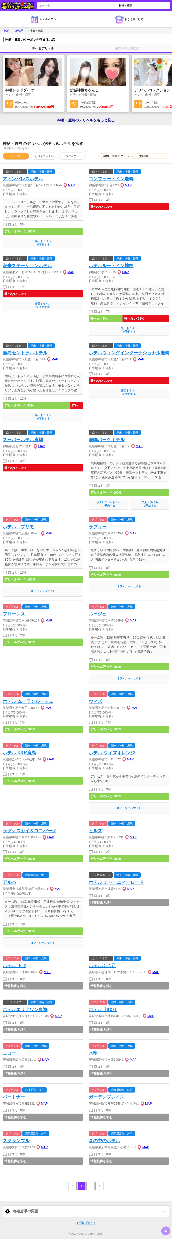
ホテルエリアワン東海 (25, 1009)
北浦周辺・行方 (34, 1089)
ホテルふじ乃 (102, 965)
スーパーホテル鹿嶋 (23, 439)
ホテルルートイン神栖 (111, 265)
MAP (71, 185)
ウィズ (95, 701)
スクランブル (16, 1140)
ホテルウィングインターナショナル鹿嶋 (129, 352)
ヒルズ (95, 830)
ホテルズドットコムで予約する (108, 504)
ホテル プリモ (18, 526)
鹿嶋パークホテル (107, 439)
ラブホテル (72, 156)
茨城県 (19, 30)
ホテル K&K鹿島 (19, 752)
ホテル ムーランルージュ (28, 701)
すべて (16, 156)
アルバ (9, 882)
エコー (9, 1053)
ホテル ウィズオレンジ (112, 752)
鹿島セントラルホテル (25, 352)
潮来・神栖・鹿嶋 (41, 171)
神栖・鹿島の (86, 120)
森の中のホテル (104, 1140)
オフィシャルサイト (43, 591)
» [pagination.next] (99, 1186)
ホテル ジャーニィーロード (116, 882)
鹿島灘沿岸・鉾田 (36, 875)
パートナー (14, 1097)
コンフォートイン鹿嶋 (111, 178)
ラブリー (98, 526)
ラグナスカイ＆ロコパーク (29, 830)
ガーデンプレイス (107, 1097)
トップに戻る (165, 1230)
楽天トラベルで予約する (43, 243)
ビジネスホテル (44, 156)
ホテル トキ (14, 965)
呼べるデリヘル (43, 48)
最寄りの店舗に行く (129, 48)
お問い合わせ (86, 1222)
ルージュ (98, 613)
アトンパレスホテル (23, 178)
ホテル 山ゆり (103, 1009)
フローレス (14, 613)
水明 (93, 1053)
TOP (6, 30)
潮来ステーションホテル (27, 265)
